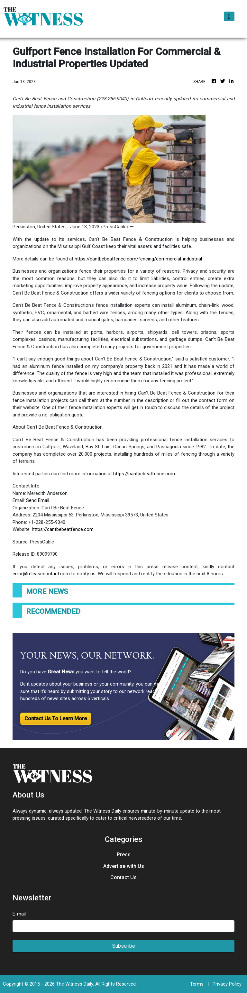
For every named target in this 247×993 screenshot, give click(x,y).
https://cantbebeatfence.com (144, 474)
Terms (197, 984)
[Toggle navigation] (229, 16)
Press (124, 855)
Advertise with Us (123, 866)
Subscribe (123, 946)
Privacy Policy (227, 984)
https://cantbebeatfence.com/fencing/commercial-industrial (138, 259)
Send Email (37, 500)
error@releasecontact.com (41, 574)
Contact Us (123, 877)
